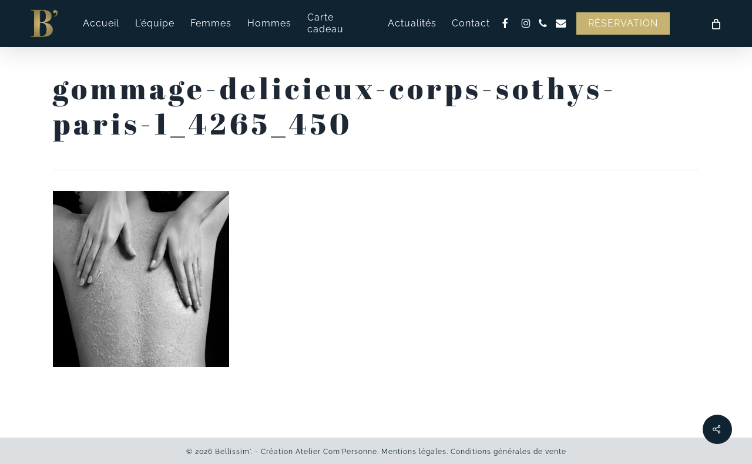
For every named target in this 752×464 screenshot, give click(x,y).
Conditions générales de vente (508, 452)
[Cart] (715, 23)
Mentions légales (413, 452)
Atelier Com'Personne (336, 452)
